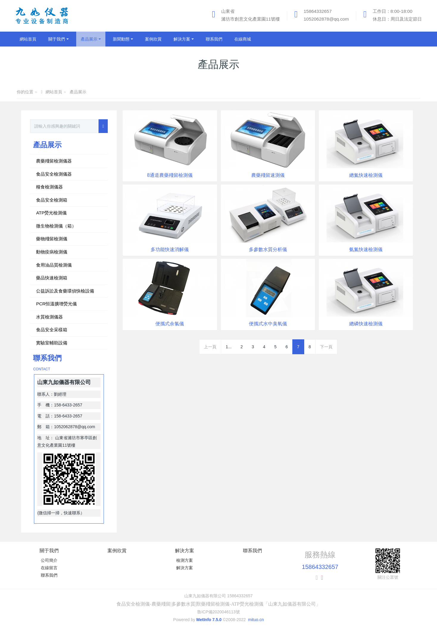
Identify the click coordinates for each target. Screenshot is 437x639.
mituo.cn (256, 619)
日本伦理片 (10, 635)
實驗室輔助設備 (51, 342)
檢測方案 (184, 560)
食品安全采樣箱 (51, 329)
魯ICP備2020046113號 (218, 611)
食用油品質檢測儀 (54, 264)
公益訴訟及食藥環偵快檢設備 (65, 290)
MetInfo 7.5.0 (209, 619)
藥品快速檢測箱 (51, 277)
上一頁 (210, 346)
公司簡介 (49, 560)
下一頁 (326, 346)
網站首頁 (28, 39)
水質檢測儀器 (49, 316)
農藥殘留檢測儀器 (54, 160)
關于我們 (49, 550)
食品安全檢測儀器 (54, 174)
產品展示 (78, 91)
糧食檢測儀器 (49, 186)
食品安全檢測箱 (51, 199)
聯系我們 (49, 575)
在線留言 (49, 567)
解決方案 (184, 550)
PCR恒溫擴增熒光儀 (56, 303)
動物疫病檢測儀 (51, 251)
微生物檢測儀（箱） (56, 225)
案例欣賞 (117, 550)
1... (228, 346)
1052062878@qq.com (326, 18)
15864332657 (318, 11)
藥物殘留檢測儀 (51, 238)
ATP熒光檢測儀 (51, 212)
